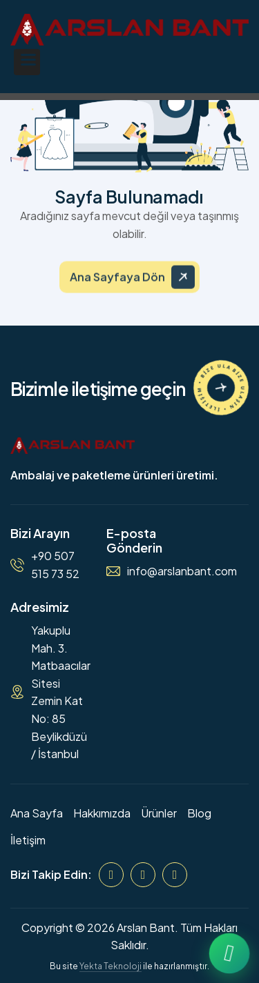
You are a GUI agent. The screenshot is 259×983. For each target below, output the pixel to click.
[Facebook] (111, 874)
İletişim (28, 840)
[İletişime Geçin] (221, 387)
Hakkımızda (102, 813)
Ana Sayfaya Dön (117, 285)
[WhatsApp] (174, 874)
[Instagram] (143, 874)
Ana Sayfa (36, 813)
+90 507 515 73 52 (55, 564)
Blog (199, 813)
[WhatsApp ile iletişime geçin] (229, 953)
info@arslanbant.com (182, 571)
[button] (27, 62)
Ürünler (159, 813)
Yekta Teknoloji (110, 966)
